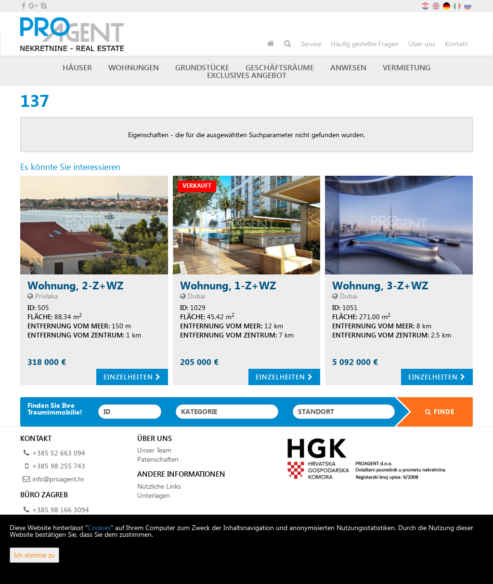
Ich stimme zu (34, 554)
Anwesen (348, 67)
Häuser (77, 67)
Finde (433, 411)
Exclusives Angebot (246, 75)
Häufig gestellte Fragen (365, 43)
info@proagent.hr (58, 478)
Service (311, 43)
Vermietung (406, 67)
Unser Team (154, 449)
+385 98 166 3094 (60, 509)
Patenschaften (158, 459)
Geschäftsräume (280, 67)
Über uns (421, 43)
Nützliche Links (159, 486)
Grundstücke (202, 67)
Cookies (99, 527)
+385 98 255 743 (58, 465)
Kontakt (456, 43)
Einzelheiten (132, 376)
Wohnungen (133, 67)
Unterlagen (153, 495)
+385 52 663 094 (58, 452)
